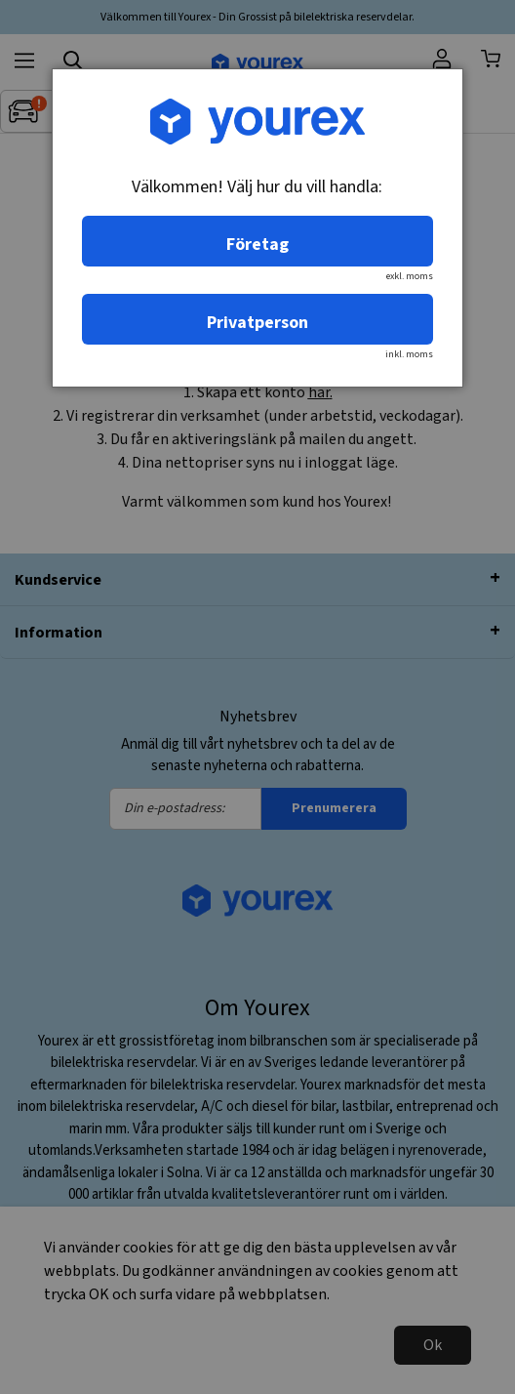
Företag (257, 244)
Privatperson (257, 322)
